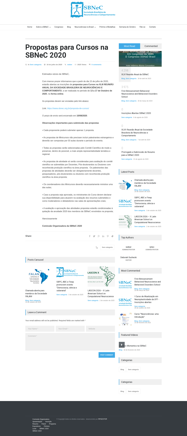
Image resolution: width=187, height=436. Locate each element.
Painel (44, 424)
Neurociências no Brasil (84, 27)
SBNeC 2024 (44, 428)
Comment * (70, 342)
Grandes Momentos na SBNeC (132, 346)
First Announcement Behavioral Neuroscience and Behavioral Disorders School (139, 94)
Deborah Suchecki (128, 257)
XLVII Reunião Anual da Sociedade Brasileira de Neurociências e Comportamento (137, 132)
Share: (28, 236)
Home (29, 27)
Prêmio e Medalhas (107, 27)
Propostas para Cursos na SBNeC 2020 (66, 51)
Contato (152, 27)
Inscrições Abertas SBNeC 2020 (136, 113)
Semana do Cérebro (127, 27)
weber (69, 65)
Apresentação (37, 421)
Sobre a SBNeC (42, 27)
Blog (69, 27)
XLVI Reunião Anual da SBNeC (135, 74)
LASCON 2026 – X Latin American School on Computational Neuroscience (101, 293)
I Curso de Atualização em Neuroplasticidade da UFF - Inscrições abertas (146, 299)
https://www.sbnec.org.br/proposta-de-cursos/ (68, 108)
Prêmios (47, 426)
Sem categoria (35, 65)
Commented (151, 46)
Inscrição (48, 421)
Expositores (36, 426)
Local (34, 428)
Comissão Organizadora (40, 419)
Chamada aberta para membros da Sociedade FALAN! (36, 293)
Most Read (129, 46)
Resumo (35, 424)
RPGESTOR (102, 419)
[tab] (129, 46)
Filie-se (142, 27)
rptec (152, 247)
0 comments (96, 65)
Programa (52, 424)
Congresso (58, 27)
